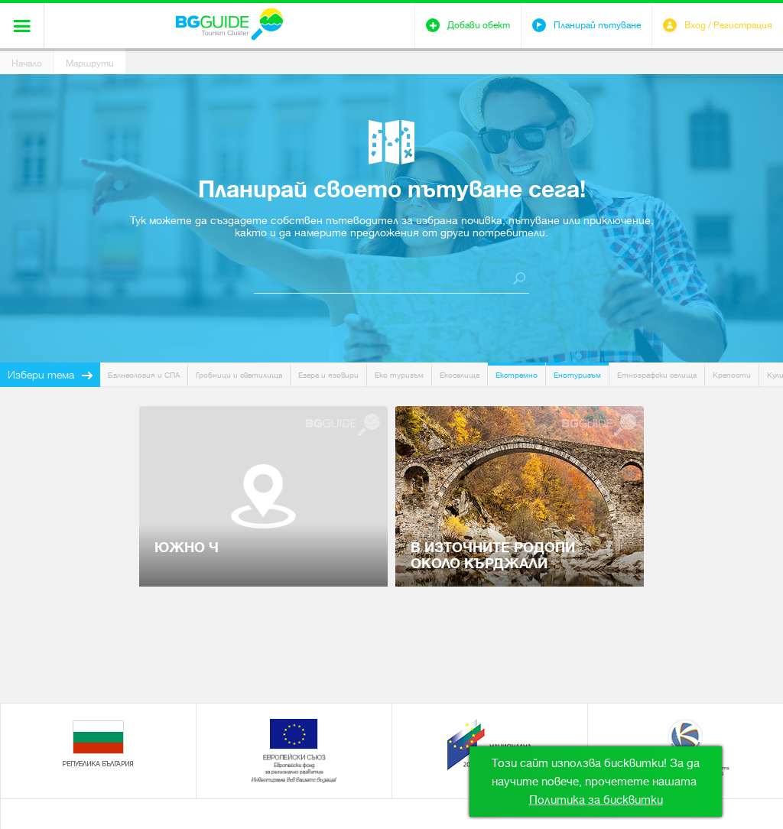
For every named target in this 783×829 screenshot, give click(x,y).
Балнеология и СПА (144, 375)
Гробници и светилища (239, 375)
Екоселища (459, 375)
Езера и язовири (328, 375)
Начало (26, 63)
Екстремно (516, 375)
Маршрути (90, 63)
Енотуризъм (577, 375)
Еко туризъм (399, 375)
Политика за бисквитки (596, 800)
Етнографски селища (657, 375)
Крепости (732, 375)
